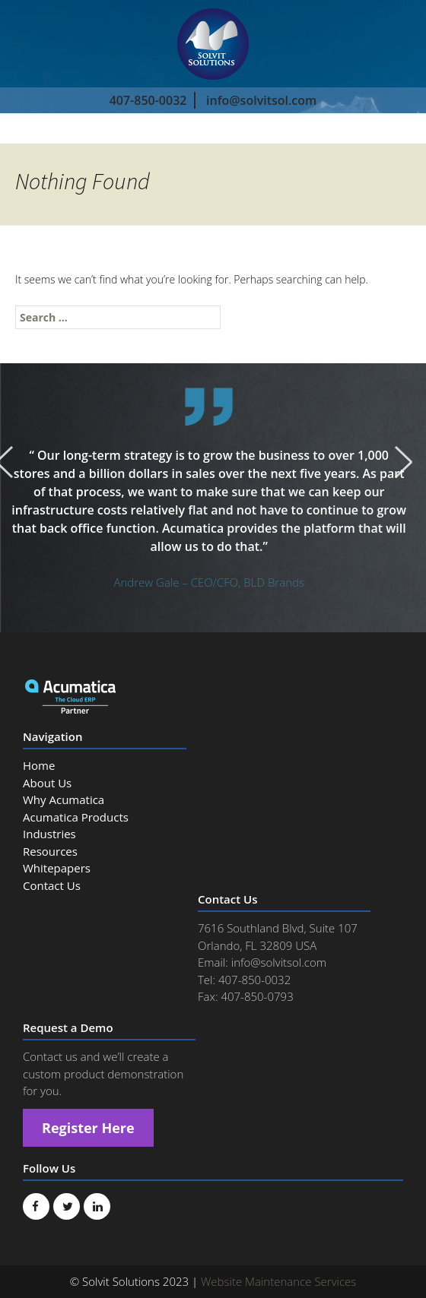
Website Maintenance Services (278, 1281)
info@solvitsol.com (261, 100)
